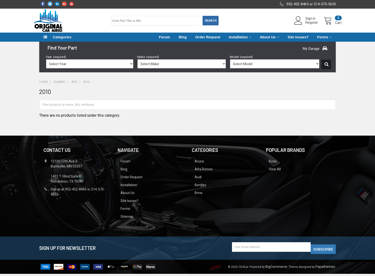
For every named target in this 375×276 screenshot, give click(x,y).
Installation (240, 41)
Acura (199, 165)
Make (148, 61)
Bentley (200, 189)
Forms (324, 41)
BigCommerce (276, 269)
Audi (198, 181)
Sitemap (127, 221)
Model (241, 61)
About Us (269, 41)
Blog (183, 41)
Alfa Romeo (204, 173)
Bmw (199, 197)
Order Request (207, 41)
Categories (62, 41)
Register (306, 25)
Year (56, 61)
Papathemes (325, 269)
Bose (272, 165)
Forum (164, 41)
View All (275, 173)
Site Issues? (298, 41)
